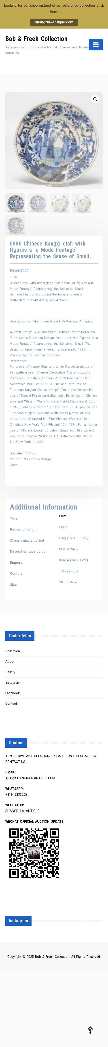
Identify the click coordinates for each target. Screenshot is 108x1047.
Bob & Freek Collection (36, 39)
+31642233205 (16, 795)
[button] (95, 99)
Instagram (12, 683)
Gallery (10, 672)
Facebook (12, 693)
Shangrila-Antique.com (54, 22)
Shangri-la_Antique (22, 811)
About (9, 662)
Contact (11, 704)
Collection (12, 651)
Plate (63, 516)
